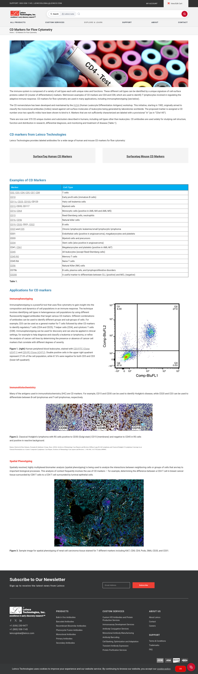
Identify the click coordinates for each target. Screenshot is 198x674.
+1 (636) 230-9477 (19, 625)
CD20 (19, 224)
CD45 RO (14, 256)
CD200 (13, 274)
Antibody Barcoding (111, 637)
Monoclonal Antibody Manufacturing (118, 633)
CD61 (19, 247)
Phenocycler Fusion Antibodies (69, 630)
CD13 (13, 206)
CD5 (27, 192)
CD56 (19, 220)
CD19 (13, 224)
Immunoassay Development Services (118, 624)
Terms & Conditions (157, 641)
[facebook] (11, 620)
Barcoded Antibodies (65, 621)
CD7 (33, 192)
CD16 (13, 220)
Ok (180, 669)
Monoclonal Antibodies (66, 634)
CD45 (13, 252)
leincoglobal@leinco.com (22, 633)
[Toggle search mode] (62, 14)
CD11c (13, 201)
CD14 (13, 211)
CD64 (19, 211)
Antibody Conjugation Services (116, 629)
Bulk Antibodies (65, 617)
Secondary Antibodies (65, 643)
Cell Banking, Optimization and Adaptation (120, 641)
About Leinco (154, 617)
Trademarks (154, 645)
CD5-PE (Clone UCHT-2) (33, 352)
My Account (151, 3)
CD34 (13, 243)
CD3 (17, 192)
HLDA (76, 105)
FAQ (150, 649)
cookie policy (163, 668)
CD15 (13, 215)
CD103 (27, 201)
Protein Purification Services (115, 650)
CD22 (32, 224)
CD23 (13, 229)
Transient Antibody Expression (116, 646)
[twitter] (16, 620)
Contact (152, 621)
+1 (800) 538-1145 (19, 629)
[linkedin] (21, 620)
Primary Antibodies (64, 639)
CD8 (38, 192)
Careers (152, 626)
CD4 (22, 192)
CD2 (12, 192)
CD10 (13, 197)
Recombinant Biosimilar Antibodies (71, 626)
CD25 (20, 201)
